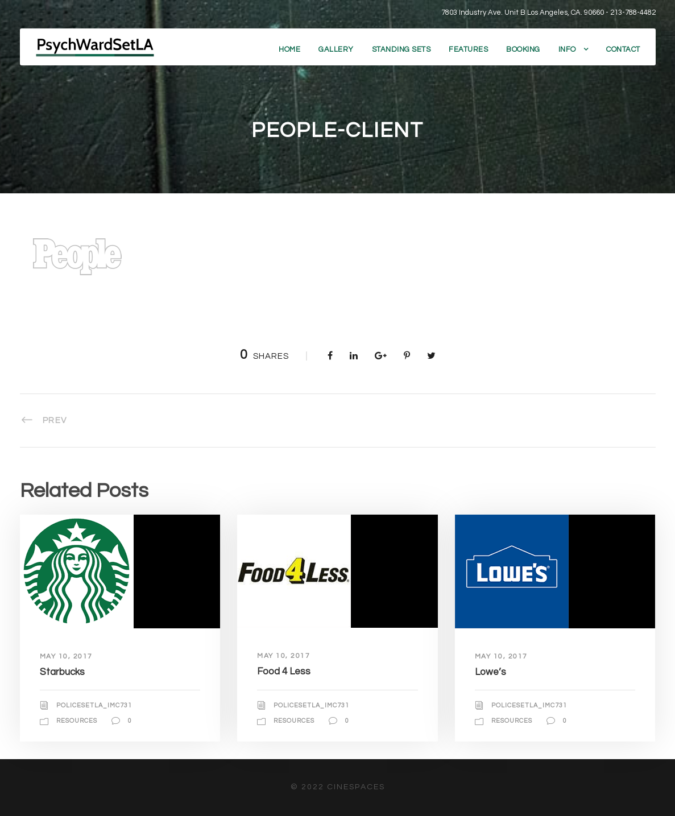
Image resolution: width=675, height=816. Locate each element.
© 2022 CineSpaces (338, 787)
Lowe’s (490, 672)
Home (289, 49)
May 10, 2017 (66, 656)
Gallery (336, 49)
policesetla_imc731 (94, 705)
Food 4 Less (283, 671)
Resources (76, 721)
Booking (523, 49)
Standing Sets (401, 49)
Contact (623, 49)
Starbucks (62, 672)
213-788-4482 (633, 12)
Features (468, 49)
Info (567, 49)
